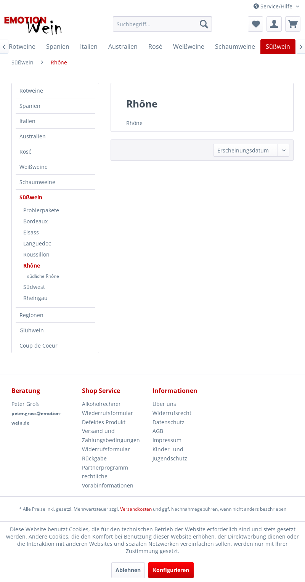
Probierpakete (41, 210)
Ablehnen (128, 570)
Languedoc (37, 243)
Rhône (31, 265)
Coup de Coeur (38, 345)
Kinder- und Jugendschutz (169, 454)
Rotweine (31, 90)
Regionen (31, 315)
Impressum (166, 440)
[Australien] (123, 46)
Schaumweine (37, 182)
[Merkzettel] (255, 24)
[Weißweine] (189, 46)
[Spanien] (58, 46)
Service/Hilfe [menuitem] (274, 6)
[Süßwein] (277, 46)
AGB (157, 430)
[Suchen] (204, 24)
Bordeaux (35, 221)
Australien (32, 136)
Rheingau (35, 297)
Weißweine (33, 166)
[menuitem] (162, 24)
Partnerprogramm (105, 467)
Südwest (34, 286)
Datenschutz (168, 422)
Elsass (31, 232)
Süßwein (30, 197)
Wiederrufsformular (107, 413)
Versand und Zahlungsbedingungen (111, 435)
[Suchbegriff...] (162, 24)
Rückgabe (94, 458)
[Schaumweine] (235, 46)
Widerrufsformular (106, 449)
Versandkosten (136, 509)
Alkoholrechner (101, 403)
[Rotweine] (22, 46)
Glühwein (31, 330)
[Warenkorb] (292, 24)
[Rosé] (155, 46)
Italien (27, 121)
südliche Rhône (43, 276)
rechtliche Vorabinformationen (107, 481)
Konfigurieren (171, 570)
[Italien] (89, 46)
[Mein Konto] (274, 24)
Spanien (29, 105)
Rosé (25, 151)
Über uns (164, 403)
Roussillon (36, 254)
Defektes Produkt (103, 422)
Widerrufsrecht (171, 413)
